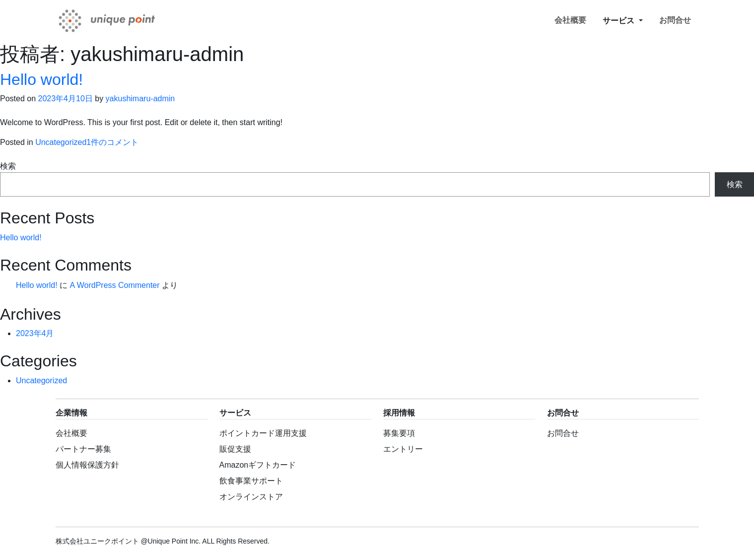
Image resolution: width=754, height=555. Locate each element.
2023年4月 (35, 333)
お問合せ (675, 20)
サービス (619, 20)
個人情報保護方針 (87, 465)
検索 (8, 166)
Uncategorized (60, 142)
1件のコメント (112, 142)
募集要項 (399, 433)
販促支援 (235, 449)
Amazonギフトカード (257, 465)
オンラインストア (251, 496)
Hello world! (41, 79)
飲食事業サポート (251, 481)
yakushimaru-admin (140, 98)
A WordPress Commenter (114, 285)
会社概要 (570, 20)
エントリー (403, 449)
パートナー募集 (83, 449)
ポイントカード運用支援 (263, 433)
